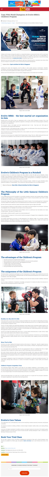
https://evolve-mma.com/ (10, 448)
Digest (13, 23)
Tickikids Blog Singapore (6, 23)
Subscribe (24, 473)
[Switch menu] (2, 9)
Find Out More (5, 454)
